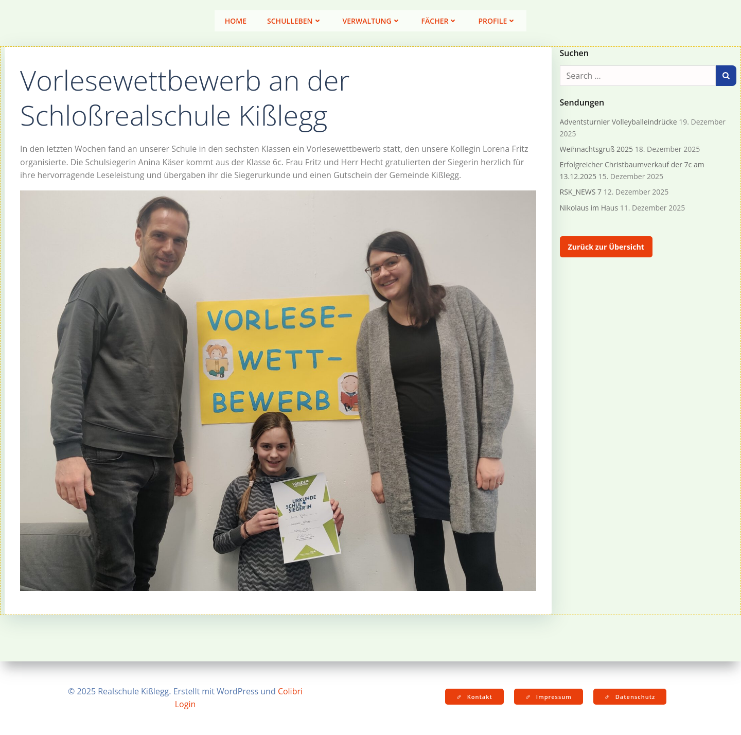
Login (185, 704)
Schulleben (294, 21)
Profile (497, 21)
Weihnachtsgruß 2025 (596, 149)
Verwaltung (372, 21)
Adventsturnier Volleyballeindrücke (618, 122)
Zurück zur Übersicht (606, 247)
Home (235, 21)
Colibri (290, 691)
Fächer (439, 21)
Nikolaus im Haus (589, 208)
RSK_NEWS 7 (581, 192)
